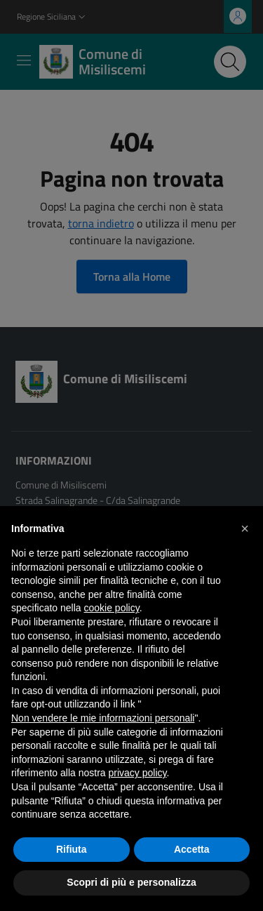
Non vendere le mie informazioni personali (102, 718)
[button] (245, 528)
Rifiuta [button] (71, 849)
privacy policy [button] (138, 772)
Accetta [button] (192, 849)
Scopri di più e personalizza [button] (131, 882)
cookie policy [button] (112, 607)
